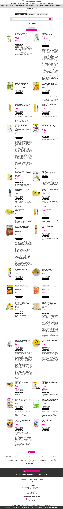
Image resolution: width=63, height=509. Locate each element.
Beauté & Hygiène (10, 5)
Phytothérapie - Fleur (21, 14)
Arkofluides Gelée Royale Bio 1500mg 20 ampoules (21, 383)
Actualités (21, 3)
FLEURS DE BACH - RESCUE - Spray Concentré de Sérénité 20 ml (22, 105)
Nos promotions (13, 3)
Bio (39, 14)
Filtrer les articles (31, 30)
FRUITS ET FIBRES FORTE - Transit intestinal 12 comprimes (22, 35)
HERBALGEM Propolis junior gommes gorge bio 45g (48, 270)
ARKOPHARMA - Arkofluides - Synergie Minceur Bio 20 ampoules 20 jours (49, 36)
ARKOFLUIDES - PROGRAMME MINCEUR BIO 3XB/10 (21, 84)
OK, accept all (38, 507)
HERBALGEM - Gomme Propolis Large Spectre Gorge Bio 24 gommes (50, 304)
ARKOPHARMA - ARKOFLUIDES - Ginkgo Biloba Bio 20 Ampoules (49, 173)
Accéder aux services (31, 471)
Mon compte (50, 3)
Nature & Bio (40, 5)
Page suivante (31, 452)
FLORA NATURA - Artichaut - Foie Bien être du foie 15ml (22, 400)
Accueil (42, 505)
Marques (27, 3)
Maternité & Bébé (20, 5)
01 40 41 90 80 (31, 499)
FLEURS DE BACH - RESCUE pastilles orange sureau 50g (23, 208)
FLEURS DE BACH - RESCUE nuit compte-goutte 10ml (49, 208)
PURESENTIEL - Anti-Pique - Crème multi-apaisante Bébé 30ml (22, 341)
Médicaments (31, 7)
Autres (45, 14)
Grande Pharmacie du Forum (33, 1)
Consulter (45, 177)
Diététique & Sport (30, 5)
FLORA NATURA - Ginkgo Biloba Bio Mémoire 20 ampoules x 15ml (50, 400)
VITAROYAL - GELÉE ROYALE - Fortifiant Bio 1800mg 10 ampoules (50, 84)
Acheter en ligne (42, 3)
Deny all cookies (47, 507)
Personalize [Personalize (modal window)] (55, 507)
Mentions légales (47, 505)
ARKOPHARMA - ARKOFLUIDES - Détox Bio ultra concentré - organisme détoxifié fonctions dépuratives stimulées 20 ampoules (23, 127)
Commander (19, 44)
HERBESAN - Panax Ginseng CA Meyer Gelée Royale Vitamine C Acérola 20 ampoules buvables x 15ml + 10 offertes (22, 228)
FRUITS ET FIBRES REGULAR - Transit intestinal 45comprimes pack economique (50, 127)
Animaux (58, 5)
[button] (5, 5)
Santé (2, 5)
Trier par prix (31, 27)
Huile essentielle (32, 14)
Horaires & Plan (34, 3)
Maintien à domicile (49, 5)
